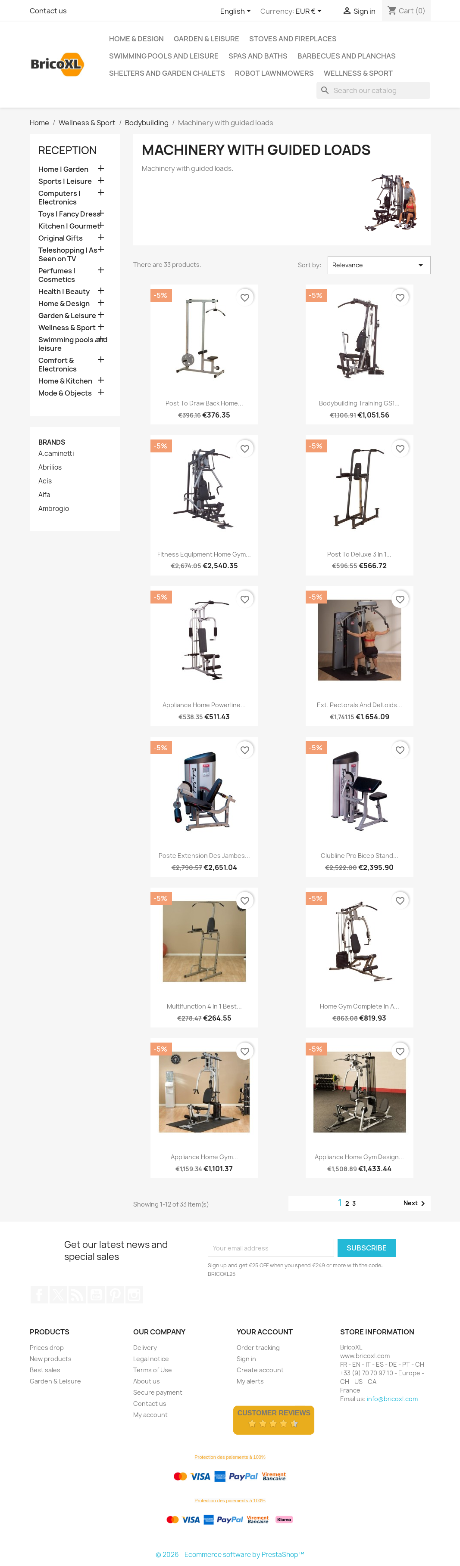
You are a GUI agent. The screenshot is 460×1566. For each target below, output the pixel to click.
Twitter (58, 1294)
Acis (45, 481)
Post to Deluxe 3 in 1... (359, 554)
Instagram (134, 1294)
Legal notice (151, 1359)
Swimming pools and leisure (164, 56)
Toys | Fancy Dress (69, 214)
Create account (260, 1370)
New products (51, 1359)
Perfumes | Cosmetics (56, 275)
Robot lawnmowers (274, 73)
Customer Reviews (274, 1413)
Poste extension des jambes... (204, 855)
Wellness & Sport (358, 73)
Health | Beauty (64, 291)
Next (416, 1203)
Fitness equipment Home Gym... (204, 554)
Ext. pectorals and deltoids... (359, 705)
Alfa (44, 495)
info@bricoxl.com (392, 1399)
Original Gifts (60, 238)
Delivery (145, 1347)
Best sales (45, 1370)
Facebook (39, 1294)
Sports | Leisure (65, 181)
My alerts (250, 1381)
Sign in (246, 1359)
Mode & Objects (65, 393)
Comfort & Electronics (57, 365)
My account (150, 1415)
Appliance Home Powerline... (204, 705)
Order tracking (258, 1347)
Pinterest (115, 1294)
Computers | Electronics (59, 198)
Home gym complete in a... (359, 1006)
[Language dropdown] (237, 11)
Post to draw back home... (204, 403)
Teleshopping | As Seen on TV (67, 254)
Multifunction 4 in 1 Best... (204, 1006)
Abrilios (50, 467)
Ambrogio (53, 508)
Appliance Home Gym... (204, 1157)
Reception (67, 150)
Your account (265, 1332)
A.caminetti (56, 453)
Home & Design (136, 38)
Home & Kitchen (65, 381)
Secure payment (157, 1392)
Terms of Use (152, 1370)
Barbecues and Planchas (346, 56)
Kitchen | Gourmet (69, 226)
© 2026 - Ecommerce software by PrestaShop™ (230, 1554)
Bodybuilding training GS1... (359, 403)
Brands (51, 442)
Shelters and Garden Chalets (167, 73)
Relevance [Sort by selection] (379, 265)
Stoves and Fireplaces (293, 38)
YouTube (96, 1294)
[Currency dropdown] (310, 11)
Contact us (48, 10)
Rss (77, 1294)
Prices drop (47, 1347)
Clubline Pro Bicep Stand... (359, 855)
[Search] (373, 90)
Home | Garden (63, 169)
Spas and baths (258, 56)
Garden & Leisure (206, 38)
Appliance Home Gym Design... (359, 1157)
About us (146, 1381)
